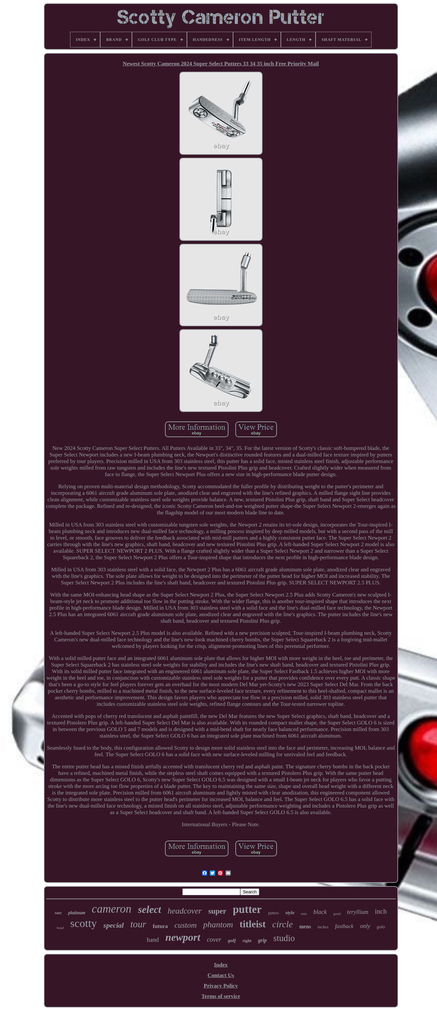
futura (160, 926)
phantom (218, 924)
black (320, 911)
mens (305, 926)
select (149, 909)
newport (182, 937)
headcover (185, 910)
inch (381, 911)
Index (221, 965)
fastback (344, 926)
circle (282, 924)
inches (323, 926)
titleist (253, 924)
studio (284, 938)
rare (58, 913)
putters (273, 913)
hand (153, 939)
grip (262, 940)
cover (214, 939)
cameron (111, 908)
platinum (76, 912)
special (113, 925)
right (247, 940)
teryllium (357, 912)
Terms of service (220, 996)
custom (185, 925)
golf (232, 940)
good (336, 914)
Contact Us (221, 975)
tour (138, 924)
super (217, 911)
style (290, 912)
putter (247, 909)
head (60, 928)
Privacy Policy (221, 986)
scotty (83, 923)
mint (304, 914)
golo (381, 926)
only (365, 926)
